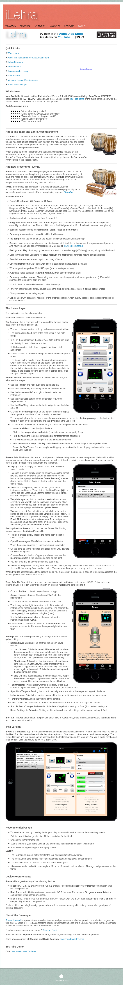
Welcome (10, 26)
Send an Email (50, 930)
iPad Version (14, 75)
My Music (40, 26)
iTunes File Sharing (73, 246)
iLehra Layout (14, 66)
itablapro (54, 26)
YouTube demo (77, 99)
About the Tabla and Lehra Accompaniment (28, 57)
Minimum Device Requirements (23, 80)
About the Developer (17, 84)
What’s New (13, 53)
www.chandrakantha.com (72, 939)
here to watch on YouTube (23, 951)
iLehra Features (15, 62)
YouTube (64, 37)
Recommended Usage (18, 71)
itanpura (69, 26)
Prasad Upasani (13, 920)
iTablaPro (68, 192)
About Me (25, 26)
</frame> (3, 88)
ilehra (81, 26)
